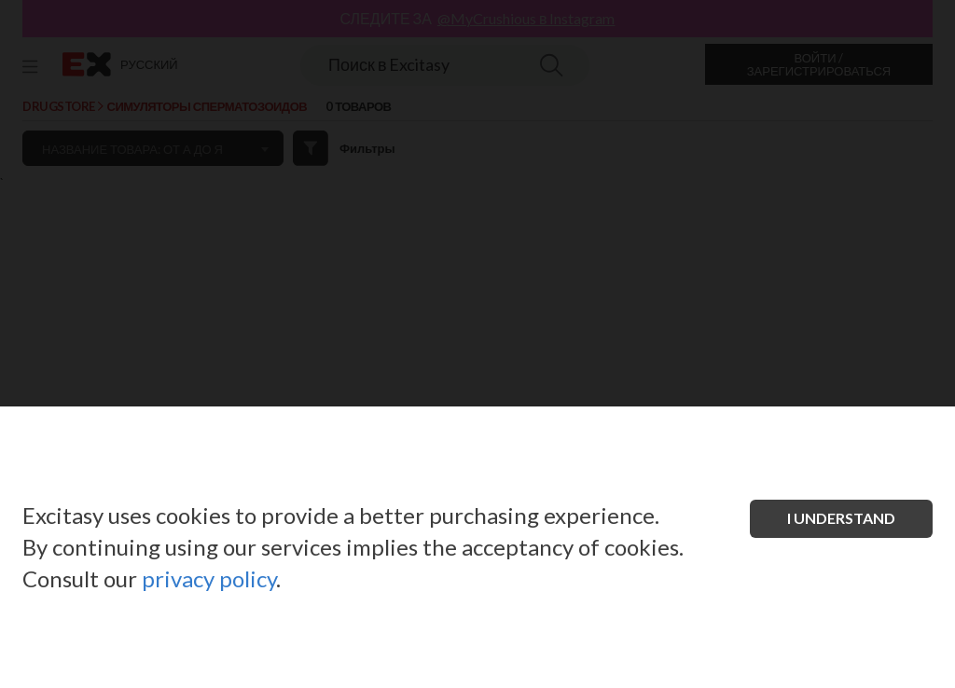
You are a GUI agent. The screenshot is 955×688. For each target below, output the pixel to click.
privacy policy (209, 578)
